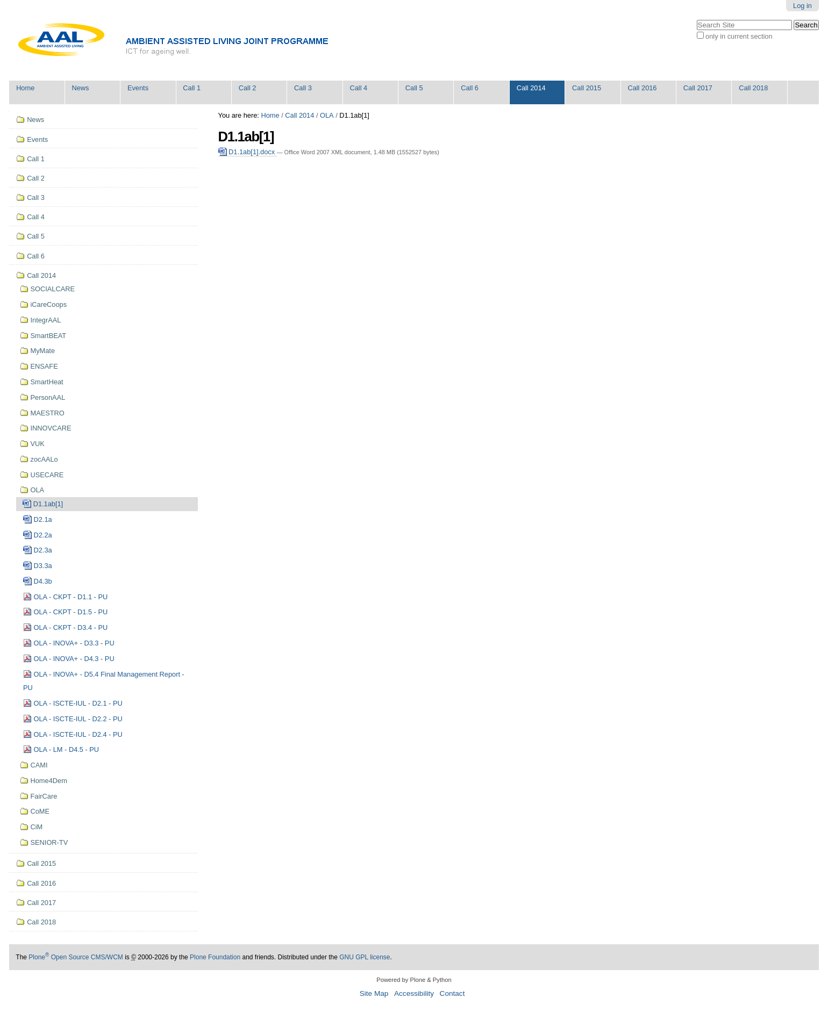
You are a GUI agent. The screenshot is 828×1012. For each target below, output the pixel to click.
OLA (327, 115)
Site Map (374, 993)
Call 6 (470, 88)
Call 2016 (641, 88)
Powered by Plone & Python (413, 980)
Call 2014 (531, 88)
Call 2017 (697, 88)
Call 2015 (586, 88)
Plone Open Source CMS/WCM (75, 957)
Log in (802, 6)
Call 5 (414, 88)
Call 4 (358, 88)
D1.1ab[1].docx (247, 152)
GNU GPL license (364, 957)
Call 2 (247, 88)
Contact (452, 993)
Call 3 (303, 88)
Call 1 (192, 88)
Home (25, 88)
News (80, 88)
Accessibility (414, 993)
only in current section (738, 36)
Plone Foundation (215, 957)
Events (137, 88)
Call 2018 (753, 88)
